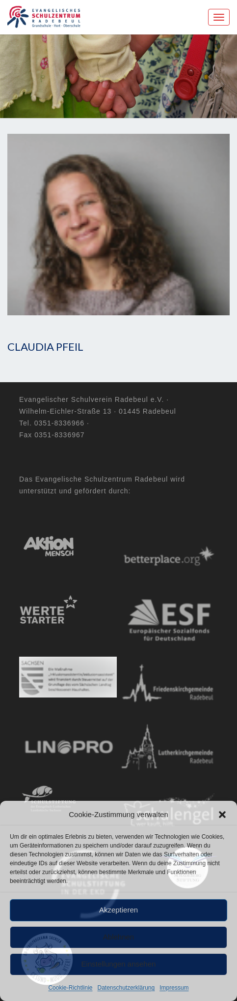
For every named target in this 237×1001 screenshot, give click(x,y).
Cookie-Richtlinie (70, 987)
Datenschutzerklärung (126, 987)
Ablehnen (118, 937)
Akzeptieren (118, 910)
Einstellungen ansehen (118, 964)
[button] (222, 814)
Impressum (173, 987)
